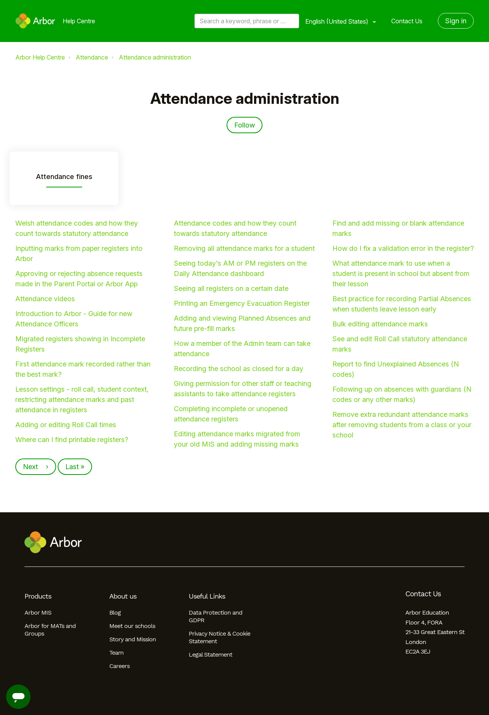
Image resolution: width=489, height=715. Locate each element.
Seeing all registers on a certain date (231, 288)
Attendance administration (155, 57)
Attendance (92, 57)
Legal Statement (210, 654)
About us (122, 596)
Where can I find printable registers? (71, 440)
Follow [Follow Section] (244, 125)
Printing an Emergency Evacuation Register (242, 303)
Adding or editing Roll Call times (65, 425)
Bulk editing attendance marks (380, 324)
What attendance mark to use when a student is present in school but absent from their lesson (401, 273)
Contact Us (407, 21)
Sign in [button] (455, 21)
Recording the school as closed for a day (238, 369)
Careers (119, 666)
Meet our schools (132, 625)
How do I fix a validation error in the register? (403, 248)
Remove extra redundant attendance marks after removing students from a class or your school (401, 424)
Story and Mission (132, 639)
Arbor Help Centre (40, 57)
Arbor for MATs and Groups (50, 629)
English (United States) (337, 21)
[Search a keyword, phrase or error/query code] (246, 21)
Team (116, 652)
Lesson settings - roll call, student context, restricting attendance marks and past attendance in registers (82, 399)
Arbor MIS (37, 612)
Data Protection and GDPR (215, 616)
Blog (115, 612)
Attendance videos (45, 299)
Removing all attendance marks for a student (244, 248)
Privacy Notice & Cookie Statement (219, 637)
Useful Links (207, 596)
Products (37, 596)
